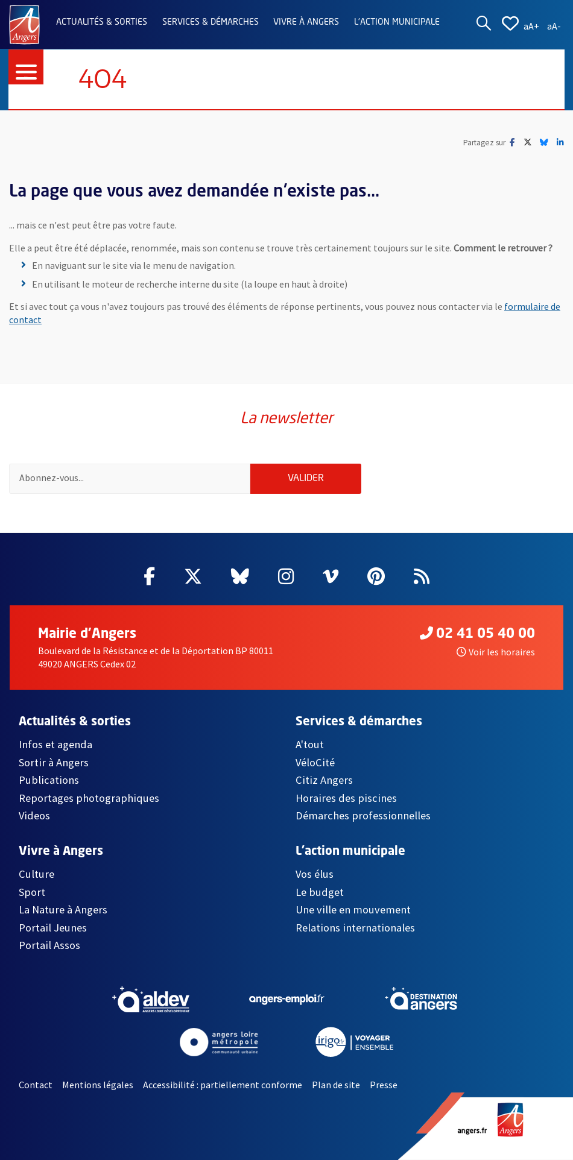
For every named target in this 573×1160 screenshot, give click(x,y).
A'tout (310, 744)
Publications (49, 780)
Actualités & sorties (101, 22)
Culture (36, 874)
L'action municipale (397, 22)
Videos (34, 815)
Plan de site (336, 1085)
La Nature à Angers (63, 909)
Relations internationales (355, 928)
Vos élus (315, 874)
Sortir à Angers (54, 762)
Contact (35, 1085)
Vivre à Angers (306, 22)
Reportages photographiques (89, 798)
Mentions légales (97, 1085)
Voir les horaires (496, 652)
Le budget (320, 892)
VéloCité (315, 762)
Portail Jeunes (53, 928)
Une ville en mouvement (353, 909)
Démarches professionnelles (363, 815)
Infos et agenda (55, 744)
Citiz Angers (324, 780)
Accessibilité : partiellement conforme (222, 1085)
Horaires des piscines (346, 798)
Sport (32, 892)
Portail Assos (49, 945)
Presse (383, 1085)
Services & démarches (210, 22)
